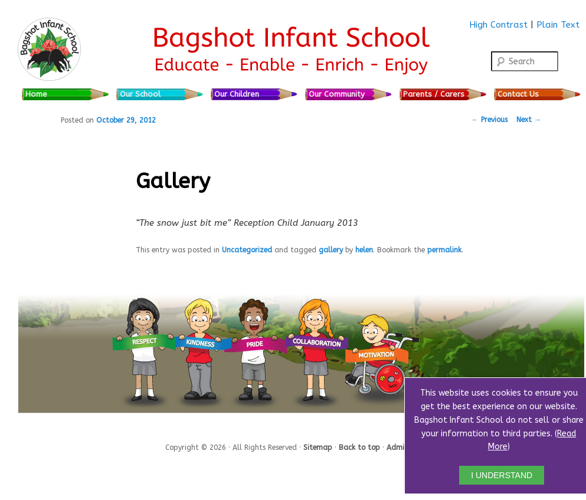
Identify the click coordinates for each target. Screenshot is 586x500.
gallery (331, 250)
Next (528, 120)
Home (36, 94)
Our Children (236, 94)
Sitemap (319, 447)
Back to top (360, 447)
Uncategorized (247, 250)
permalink (444, 250)
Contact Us (518, 94)
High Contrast (498, 24)
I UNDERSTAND (501, 475)
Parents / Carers (433, 94)
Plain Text (558, 24)
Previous (490, 120)
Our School (140, 94)
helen (364, 250)
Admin (397, 447)
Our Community (337, 94)
